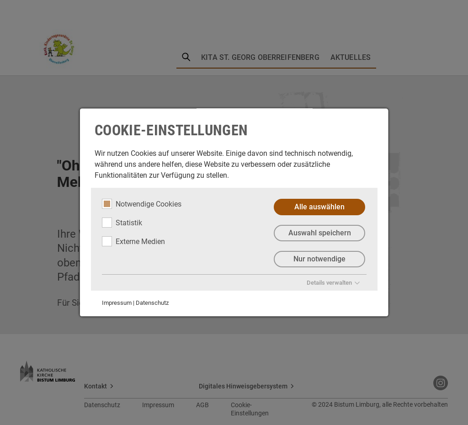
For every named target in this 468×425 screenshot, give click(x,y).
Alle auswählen (319, 206)
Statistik (122, 223)
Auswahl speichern (319, 232)
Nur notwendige (319, 259)
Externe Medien (133, 241)
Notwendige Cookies (141, 204)
